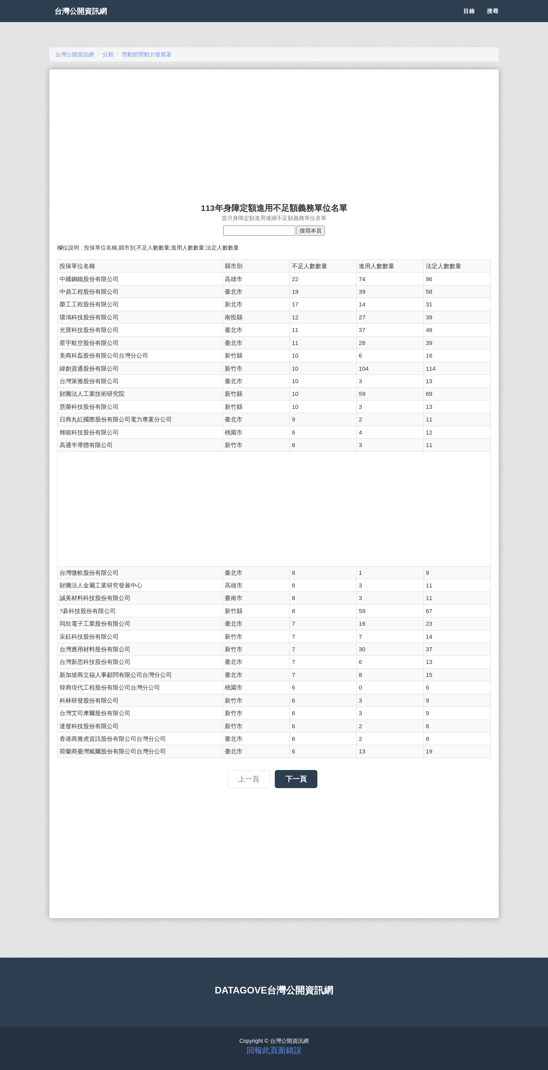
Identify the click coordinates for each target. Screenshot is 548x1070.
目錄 (469, 19)
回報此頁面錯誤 (274, 1050)
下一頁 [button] (296, 779)
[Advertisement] (274, 132)
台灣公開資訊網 (88, 19)
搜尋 (493, 19)
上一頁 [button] (248, 779)
